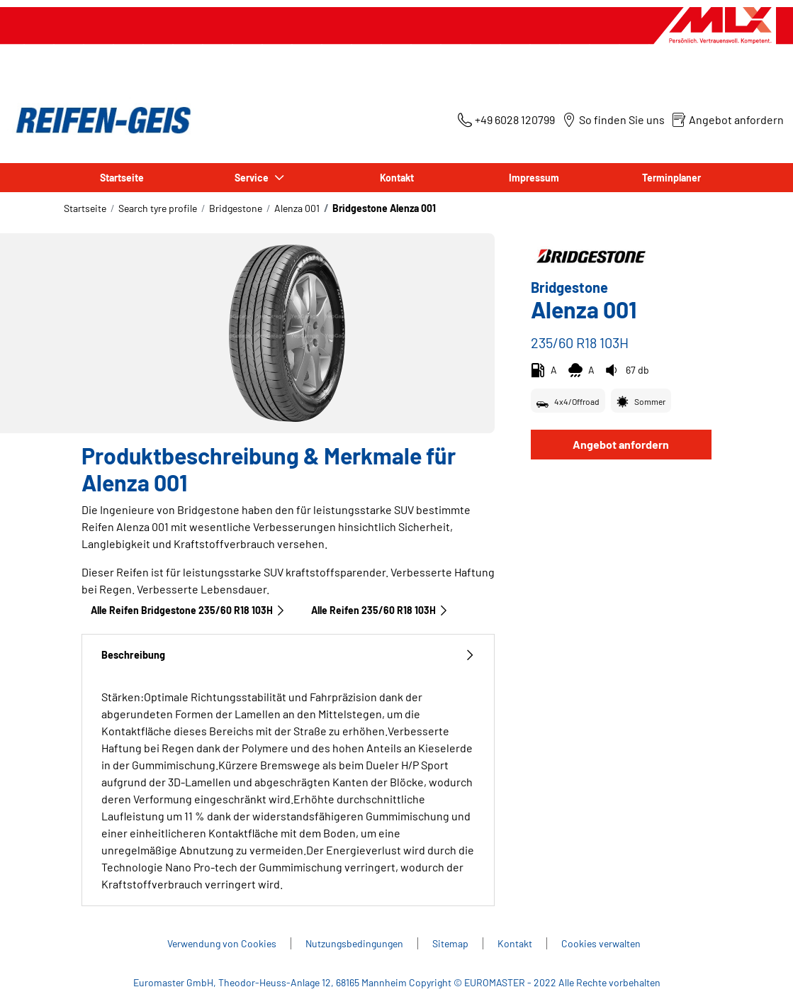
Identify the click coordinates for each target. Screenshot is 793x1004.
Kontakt (397, 178)
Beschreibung (288, 655)
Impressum (534, 178)
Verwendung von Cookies (221, 943)
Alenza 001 (297, 208)
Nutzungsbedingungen (354, 943)
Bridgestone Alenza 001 (384, 208)
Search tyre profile (157, 208)
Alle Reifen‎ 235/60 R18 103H (380, 610)
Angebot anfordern (621, 444)
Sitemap (450, 943)
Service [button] (253, 178)
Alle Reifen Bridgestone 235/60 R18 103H (188, 610)
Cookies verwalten (601, 943)
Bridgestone (235, 208)
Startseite (122, 178)
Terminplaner (671, 178)
